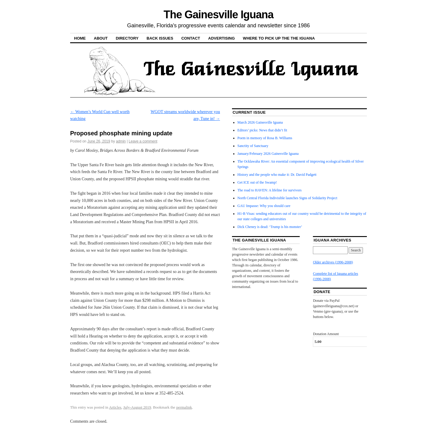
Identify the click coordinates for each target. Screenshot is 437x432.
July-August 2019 (137, 407)
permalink (184, 407)
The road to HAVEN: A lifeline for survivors (269, 190)
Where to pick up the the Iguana (279, 38)
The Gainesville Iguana (218, 14)
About (101, 38)
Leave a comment (143, 141)
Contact (190, 38)
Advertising (221, 38)
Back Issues (160, 38)
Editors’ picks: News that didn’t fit (262, 130)
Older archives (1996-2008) (333, 262)
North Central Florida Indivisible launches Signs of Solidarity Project (287, 198)
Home (80, 38)
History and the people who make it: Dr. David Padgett (277, 174)
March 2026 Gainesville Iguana (260, 122)
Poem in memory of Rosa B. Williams (264, 138)
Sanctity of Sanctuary (252, 146)
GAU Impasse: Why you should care (263, 206)
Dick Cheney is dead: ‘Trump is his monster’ (269, 227)
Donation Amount (326, 334)
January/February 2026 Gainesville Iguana (268, 154)
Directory (127, 38)
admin (121, 141)
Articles (115, 407)
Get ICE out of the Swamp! (257, 182)
